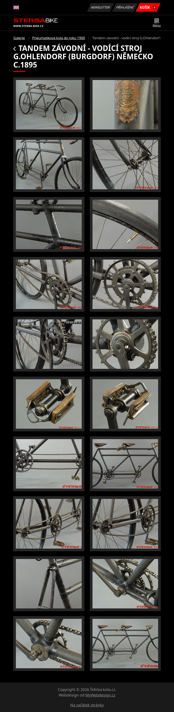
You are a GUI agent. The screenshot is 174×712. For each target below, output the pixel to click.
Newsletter (100, 7)
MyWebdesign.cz (100, 695)
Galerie (19, 37)
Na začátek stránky (87, 705)
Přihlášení (124, 7)
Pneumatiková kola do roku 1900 (58, 37)
